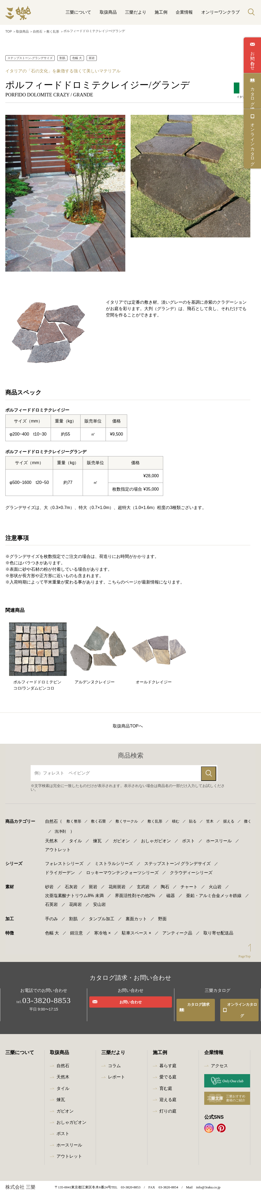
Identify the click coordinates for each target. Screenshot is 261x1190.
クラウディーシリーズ (191, 868)
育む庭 (165, 1073)
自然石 (37, 31)
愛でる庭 (167, 1062)
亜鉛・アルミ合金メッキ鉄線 (214, 891)
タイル (75, 839)
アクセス (219, 1051)
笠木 (210, 820)
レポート (116, 1062)
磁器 (170, 891)
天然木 (51, 839)
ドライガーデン (60, 868)
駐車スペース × (136, 928)
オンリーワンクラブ (220, 12)
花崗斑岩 (117, 882)
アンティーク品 (177, 928)
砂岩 (49, 882)
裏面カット (136, 914)
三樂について (78, 12)
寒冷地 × (102, 928)
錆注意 (76, 928)
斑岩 (92, 56)
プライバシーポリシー (59, 1184)
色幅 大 (77, 56)
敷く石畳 (98, 820)
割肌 (62, 56)
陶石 (165, 882)
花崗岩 (75, 900)
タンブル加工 (101, 914)
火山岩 (215, 882)
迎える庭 (167, 1085)
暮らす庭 (167, 1051)
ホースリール (219, 839)
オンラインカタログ (252, 141)
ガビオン (121, 839)
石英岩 (51, 900)
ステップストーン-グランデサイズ (30, 56)
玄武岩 (143, 882)
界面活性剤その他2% (135, 891)
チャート (189, 882)
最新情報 (21, 1184)
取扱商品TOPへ (128, 725)
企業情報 (184, 12)
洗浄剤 (60, 830)
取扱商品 (108, 12)
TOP (8, 31)
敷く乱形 (52, 31)
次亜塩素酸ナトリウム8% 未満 (74, 891)
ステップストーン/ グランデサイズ (177, 859)
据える (228, 820)
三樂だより (135, 12)
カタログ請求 (252, 94)
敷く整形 (73, 820)
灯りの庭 (167, 1096)
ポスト (188, 839)
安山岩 (99, 900)
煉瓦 (97, 839)
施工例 (161, 12)
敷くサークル (126, 820)
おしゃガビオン (156, 839)
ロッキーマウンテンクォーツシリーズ (122, 868)
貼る (192, 820)
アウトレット (58, 846)
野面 (162, 914)
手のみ (51, 914)
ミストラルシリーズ (114, 859)
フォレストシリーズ (64, 859)
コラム (114, 1051)
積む (175, 820)
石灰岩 (71, 882)
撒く (247, 820)
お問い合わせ (252, 58)
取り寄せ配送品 (218, 928)
